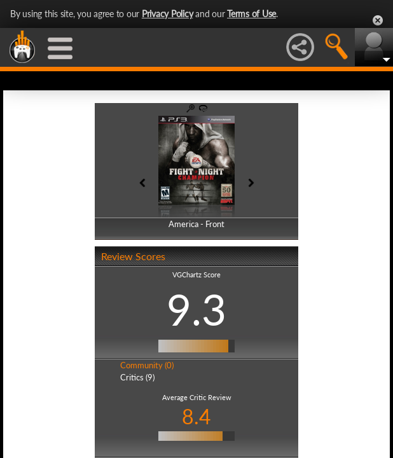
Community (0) (147, 365)
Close (378, 20)
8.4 (196, 416)
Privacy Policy (167, 13)
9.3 (196, 309)
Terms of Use (251, 13)
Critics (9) (137, 377)
